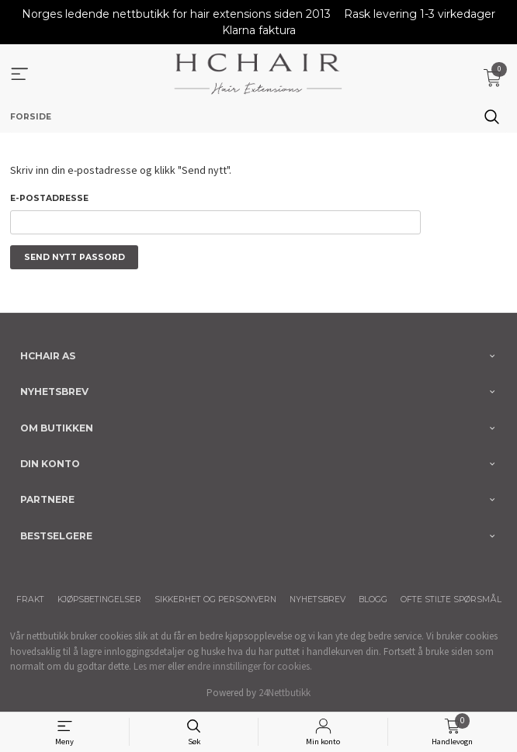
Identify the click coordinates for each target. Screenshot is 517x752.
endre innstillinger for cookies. (249, 666)
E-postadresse (49, 198)
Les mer (149, 666)
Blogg (373, 599)
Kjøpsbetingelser (99, 599)
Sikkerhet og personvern (215, 599)
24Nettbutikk (284, 692)
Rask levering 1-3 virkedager (419, 14)
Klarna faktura (259, 30)
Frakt (30, 599)
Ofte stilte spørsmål (451, 599)
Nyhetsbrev (317, 599)
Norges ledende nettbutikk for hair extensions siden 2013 (176, 14)
